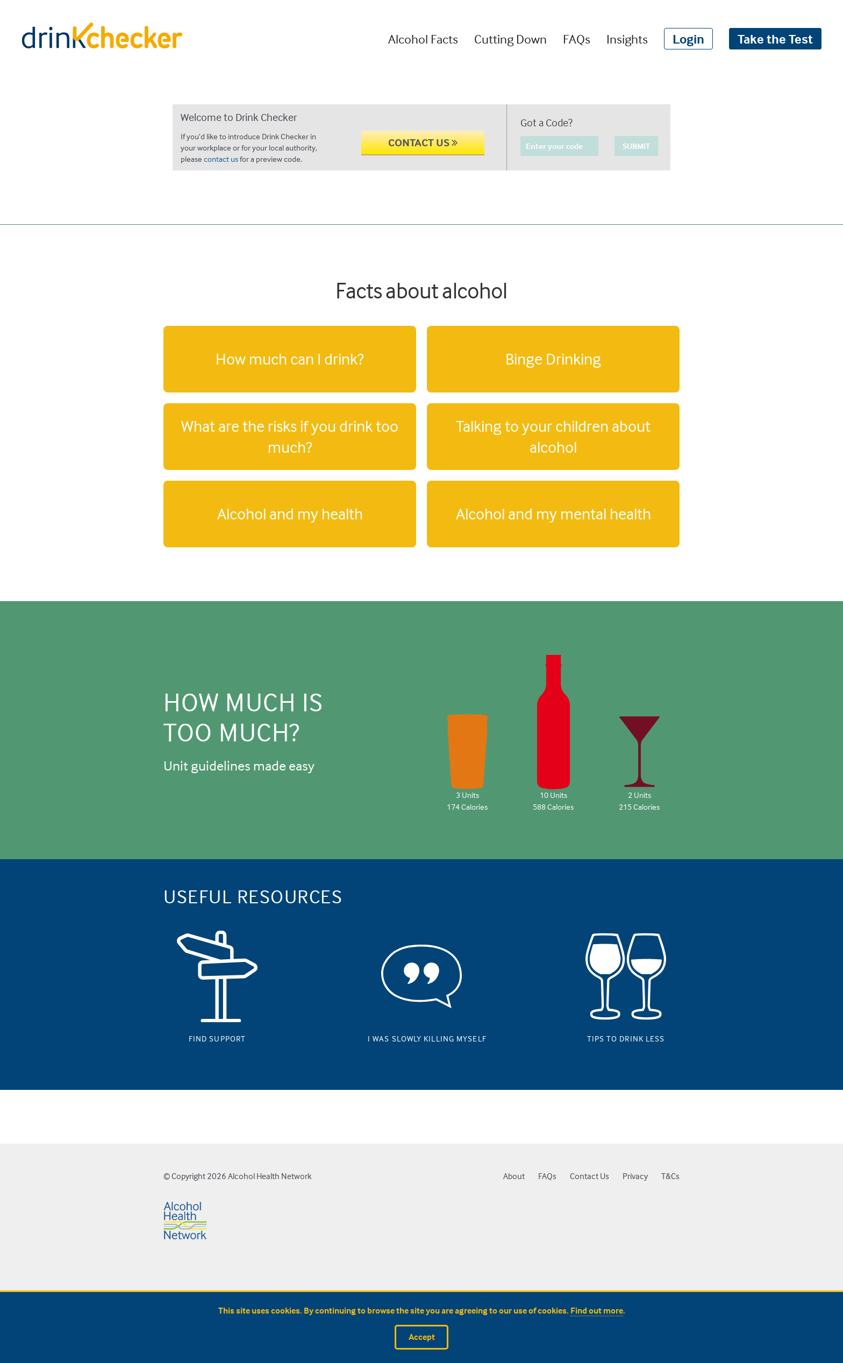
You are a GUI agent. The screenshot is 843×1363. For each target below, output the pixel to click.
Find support (217, 1036)
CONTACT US (423, 142)
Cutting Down (510, 38)
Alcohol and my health (290, 513)
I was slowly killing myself (421, 1036)
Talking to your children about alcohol (553, 436)
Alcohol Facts (423, 38)
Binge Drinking (553, 358)
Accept (422, 1337)
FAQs (576, 38)
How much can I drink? (290, 358)
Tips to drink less (626, 1036)
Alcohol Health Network (270, 1176)
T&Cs (670, 1176)
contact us (221, 158)
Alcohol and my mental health (553, 513)
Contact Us (589, 1176)
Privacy (635, 1176)
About (514, 1176)
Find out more (596, 1310)
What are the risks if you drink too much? (289, 436)
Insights (627, 38)
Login (688, 38)
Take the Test (775, 38)
